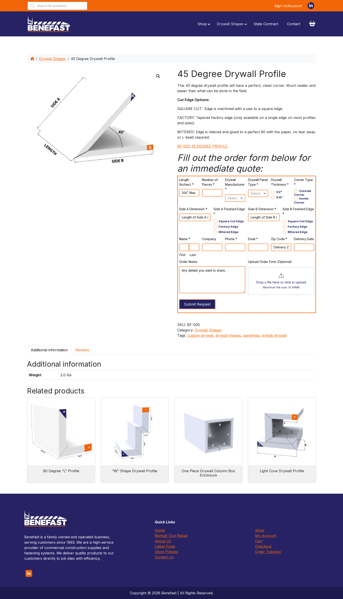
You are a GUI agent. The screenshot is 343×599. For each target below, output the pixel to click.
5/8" (277, 197)
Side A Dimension (193, 209)
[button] (158, 76)
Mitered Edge (225, 232)
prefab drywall (274, 335)
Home (160, 530)
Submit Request (197, 304)
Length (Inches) (186, 182)
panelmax (251, 335)
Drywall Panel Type (258, 182)
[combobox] (235, 198)
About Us (163, 541)
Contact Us (164, 557)
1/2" (276, 192)
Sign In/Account (288, 6)
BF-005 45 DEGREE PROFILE (202, 146)
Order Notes (188, 262)
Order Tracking (268, 551)
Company (209, 239)
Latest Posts (165, 546)
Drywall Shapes (52, 58)
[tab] (49, 349)
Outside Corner (302, 192)
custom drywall (200, 335)
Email (253, 239)
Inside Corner (301, 200)
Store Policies (166, 551)
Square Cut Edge (228, 221)
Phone (231, 239)
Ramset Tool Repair (171, 535)
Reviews (82, 350)
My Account (265, 535)
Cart (258, 541)
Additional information (49, 350)
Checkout (263, 546)
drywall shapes (228, 335)
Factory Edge (225, 227)
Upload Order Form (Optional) (270, 262)
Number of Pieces (210, 182)
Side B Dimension (262, 209)
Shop (259, 530)
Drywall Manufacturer (235, 184)
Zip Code (279, 239)
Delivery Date (304, 239)
